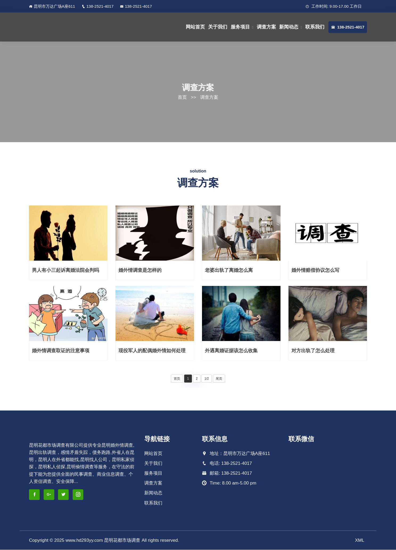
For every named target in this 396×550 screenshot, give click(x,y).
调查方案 (266, 27)
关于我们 (217, 27)
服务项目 (240, 27)
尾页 (219, 379)
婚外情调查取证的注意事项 (60, 351)
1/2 (206, 379)
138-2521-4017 (98, 6)
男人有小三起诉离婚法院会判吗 (65, 270)
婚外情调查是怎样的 (140, 270)
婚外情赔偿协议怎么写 (315, 270)
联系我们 (314, 27)
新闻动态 (288, 27)
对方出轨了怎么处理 (313, 351)
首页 (182, 97)
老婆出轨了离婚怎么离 (229, 270)
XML (359, 540)
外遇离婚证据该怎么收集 (231, 351)
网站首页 (195, 27)
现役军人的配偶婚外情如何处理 (151, 351)
